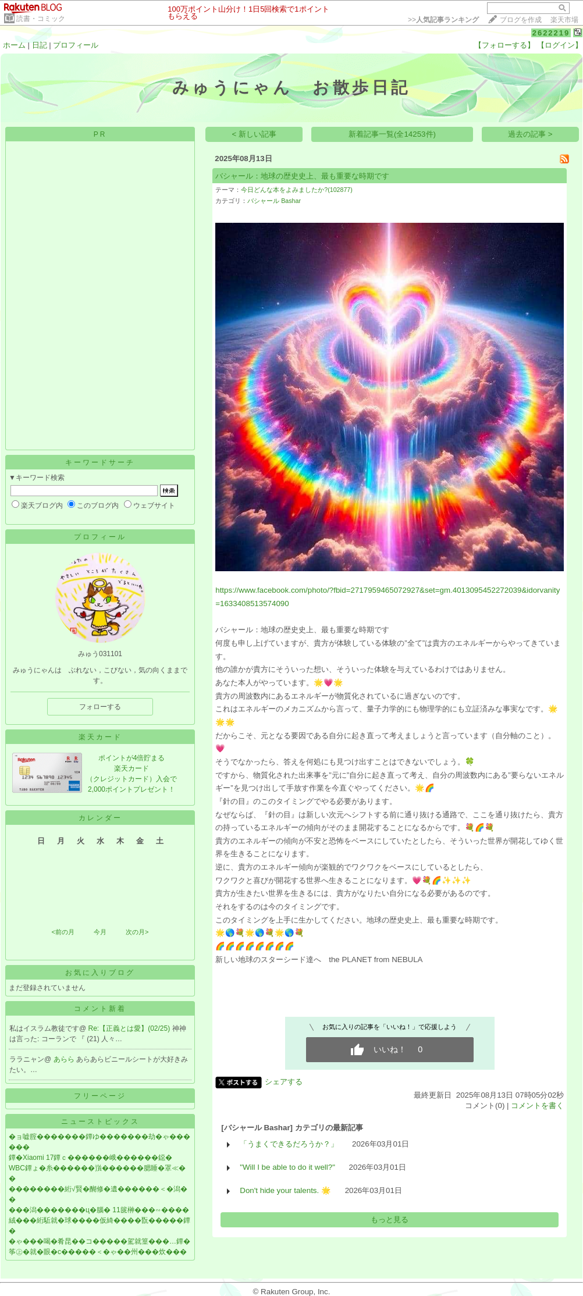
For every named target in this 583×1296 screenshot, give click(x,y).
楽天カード (100, 737)
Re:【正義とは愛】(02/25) (130, 1028)
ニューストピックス (100, 1121)
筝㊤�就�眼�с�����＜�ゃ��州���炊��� (98, 1252)
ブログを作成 (521, 20)
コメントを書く (537, 1105)
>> (443, 20)
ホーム (14, 45)
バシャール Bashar (274, 200)
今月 (100, 931)
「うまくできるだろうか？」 (289, 1144)
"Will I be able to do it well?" (287, 1167)
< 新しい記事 (254, 134)
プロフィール (75, 45)
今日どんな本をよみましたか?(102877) (297, 189)
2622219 (551, 33)
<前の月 (62, 931)
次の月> (137, 931)
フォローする (100, 707)
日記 (39, 45)
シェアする (284, 1081)
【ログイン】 (559, 45)
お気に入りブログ (100, 973)
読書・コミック (40, 19)
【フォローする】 (504, 45)
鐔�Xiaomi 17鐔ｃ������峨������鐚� (90, 1157)
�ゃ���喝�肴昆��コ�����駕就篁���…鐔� (99, 1241)
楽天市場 (564, 20)
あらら (65, 1059)
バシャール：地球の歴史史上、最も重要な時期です (302, 176)
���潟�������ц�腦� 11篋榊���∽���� (99, 1210)
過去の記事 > (530, 134)
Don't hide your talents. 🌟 (285, 1190)
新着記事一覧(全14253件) (392, 134)
